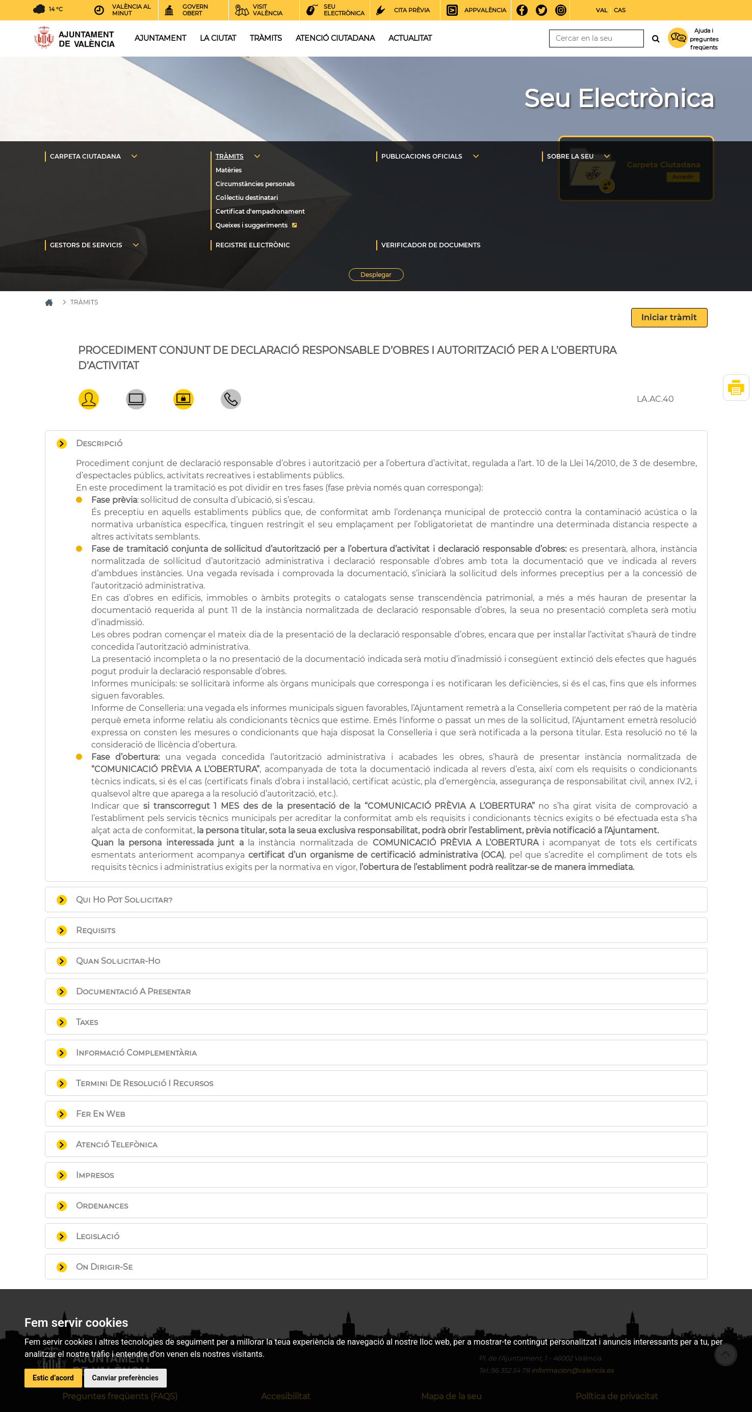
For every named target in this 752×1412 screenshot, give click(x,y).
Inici (74, 37)
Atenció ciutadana (335, 38)
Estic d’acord (53, 1378)
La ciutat (218, 38)
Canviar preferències (125, 1378)
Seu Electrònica (619, 98)
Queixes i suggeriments (252, 225)
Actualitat (410, 38)
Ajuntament (160, 38)
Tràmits (266, 38)
